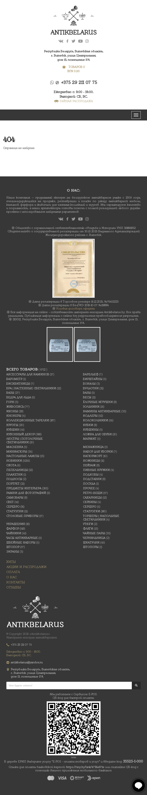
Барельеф (90, 374)
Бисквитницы (18, 383)
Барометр (14, 379)
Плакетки (14, 474)
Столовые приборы (22, 516)
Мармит (90, 438)
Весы (87, 397)
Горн (10, 402)
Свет (10, 502)
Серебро (13, 506)
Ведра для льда (18, 397)
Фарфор (12, 528)
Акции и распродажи (26, 567)
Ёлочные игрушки (98, 402)
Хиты (11, 562)
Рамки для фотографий (26, 493)
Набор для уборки (98, 451)
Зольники (91, 406)
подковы (91, 474)
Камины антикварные (102, 411)
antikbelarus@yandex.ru (27, 662)
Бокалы (89, 383)
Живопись (15, 406)
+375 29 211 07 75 (79, 82)
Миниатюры (16, 451)
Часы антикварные (22, 537)
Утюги (88, 524)
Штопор (12, 547)
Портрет (13, 483)
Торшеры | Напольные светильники (101, 517)
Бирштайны (92, 379)
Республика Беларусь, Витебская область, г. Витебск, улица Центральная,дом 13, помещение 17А (73, 55)
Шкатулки (91, 542)
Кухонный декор (20, 434)
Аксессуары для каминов (27, 374)
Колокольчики (95, 420)
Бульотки (91, 388)
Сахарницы (92, 497)
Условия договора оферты (75, 308)
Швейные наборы (20, 542)
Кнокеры (13, 415)
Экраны (12, 551)
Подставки (92, 479)
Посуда (89, 483)
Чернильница (94, 537)
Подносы (14, 479)
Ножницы (91, 460)
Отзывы (13, 587)
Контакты (15, 582)
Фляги (88, 528)
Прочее (89, 488)
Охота (11, 465)
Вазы (10, 392)
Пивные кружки (96, 470)
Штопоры (91, 547)
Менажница (93, 447)
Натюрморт (92, 456)
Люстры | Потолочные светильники (24, 440)
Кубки (88, 425)
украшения (15, 524)
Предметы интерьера (23, 488)
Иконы (12, 411)
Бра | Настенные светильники (31, 388)
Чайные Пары (94, 533)
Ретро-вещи (92, 493)
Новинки (14, 460)
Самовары (14, 497)
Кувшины (91, 429)
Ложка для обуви (97, 434)
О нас (11, 577)
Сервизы (90, 502)
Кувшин (12, 429)
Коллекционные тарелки (27, 420)
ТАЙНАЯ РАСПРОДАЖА (73, 101)
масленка (14, 447)
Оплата (13, 572)
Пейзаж (89, 465)
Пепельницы (17, 470)
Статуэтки (14, 511)
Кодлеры (90, 415)
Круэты (12, 425)
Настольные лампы (22, 456)
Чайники (13, 533)
